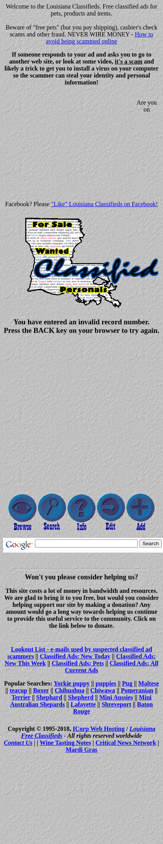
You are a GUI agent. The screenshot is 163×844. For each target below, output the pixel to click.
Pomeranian (137, 690)
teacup (18, 690)
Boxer (41, 690)
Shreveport (116, 704)
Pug (127, 683)
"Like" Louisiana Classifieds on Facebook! (104, 204)
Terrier (20, 697)
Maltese (148, 683)
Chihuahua (70, 690)
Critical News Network (125, 742)
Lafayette (83, 704)
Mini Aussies (116, 697)
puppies (105, 683)
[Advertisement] (68, 146)
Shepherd (81, 697)
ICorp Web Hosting (99, 728)
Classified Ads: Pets (78, 663)
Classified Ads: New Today (75, 656)
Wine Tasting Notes (65, 742)
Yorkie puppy (72, 683)
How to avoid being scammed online (99, 38)
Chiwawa (102, 690)
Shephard (49, 697)
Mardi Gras (81, 749)
